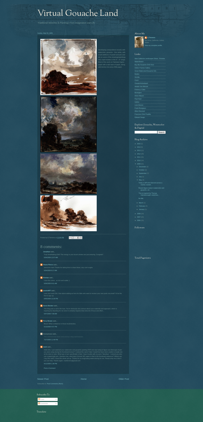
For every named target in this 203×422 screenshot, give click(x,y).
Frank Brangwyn (140, 108)
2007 (139, 217)
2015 (139, 144)
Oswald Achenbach (141, 83)
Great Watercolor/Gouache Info (145, 71)
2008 (139, 213)
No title (141, 198)
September (143, 173)
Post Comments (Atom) (55, 383)
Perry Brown (47, 321)
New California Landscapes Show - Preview (150, 58)
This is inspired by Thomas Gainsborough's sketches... (149, 194)
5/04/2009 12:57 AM (51, 257)
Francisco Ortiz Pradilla (143, 114)
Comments (43, 403)
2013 (139, 150)
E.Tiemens (151, 37)
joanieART (47, 290)
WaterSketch (139, 61)
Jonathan (46, 252)
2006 (139, 220)
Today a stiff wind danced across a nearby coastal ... (150, 183)
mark (45, 347)
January (142, 209)
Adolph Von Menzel (141, 86)
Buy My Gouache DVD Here (144, 65)
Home (84, 379)
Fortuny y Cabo (140, 89)
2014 (139, 147)
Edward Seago (140, 117)
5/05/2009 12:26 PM (51, 298)
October (142, 170)
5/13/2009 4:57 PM (50, 327)
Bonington (138, 92)
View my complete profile (153, 45)
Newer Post (43, 379)
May (140, 180)
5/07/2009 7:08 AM (50, 314)
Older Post (124, 379)
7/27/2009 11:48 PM (51, 340)
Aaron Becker (48, 306)
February (142, 206)
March (141, 203)
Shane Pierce (48, 264)
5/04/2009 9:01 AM (50, 283)
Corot (136, 80)
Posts (41, 399)
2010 (139, 160)
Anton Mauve (139, 96)
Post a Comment (49, 368)
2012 (139, 154)
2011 (139, 157)
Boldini (137, 74)
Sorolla (137, 77)
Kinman (46, 277)
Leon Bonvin (139, 105)
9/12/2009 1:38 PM (50, 363)
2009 (139, 164)
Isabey (137, 102)
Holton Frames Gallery (142, 68)
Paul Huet (138, 99)
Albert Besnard (140, 111)
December (142, 167)
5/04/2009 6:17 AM (50, 270)
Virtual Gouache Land (77, 13)
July (140, 177)
